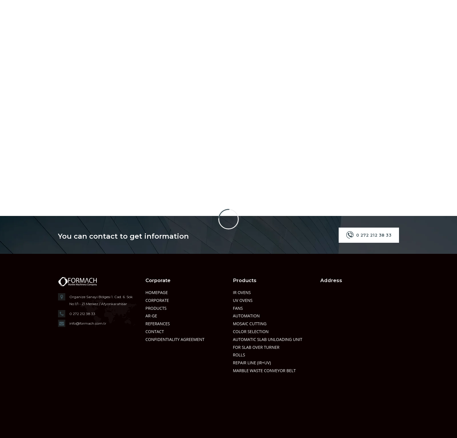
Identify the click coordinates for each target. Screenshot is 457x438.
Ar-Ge (151, 316)
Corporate (157, 300)
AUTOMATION (246, 316)
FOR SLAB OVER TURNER (256, 347)
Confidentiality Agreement (175, 339)
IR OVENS (242, 292)
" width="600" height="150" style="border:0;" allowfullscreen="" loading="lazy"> (359, 354)
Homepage (156, 292)
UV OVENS (242, 300)
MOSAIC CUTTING (249, 323)
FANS (238, 308)
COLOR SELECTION (251, 331)
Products (156, 308)
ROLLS (239, 355)
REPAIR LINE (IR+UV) (252, 362)
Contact (154, 331)
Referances (157, 323)
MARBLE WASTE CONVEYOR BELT (264, 370)
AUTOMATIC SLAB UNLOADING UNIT (267, 339)
